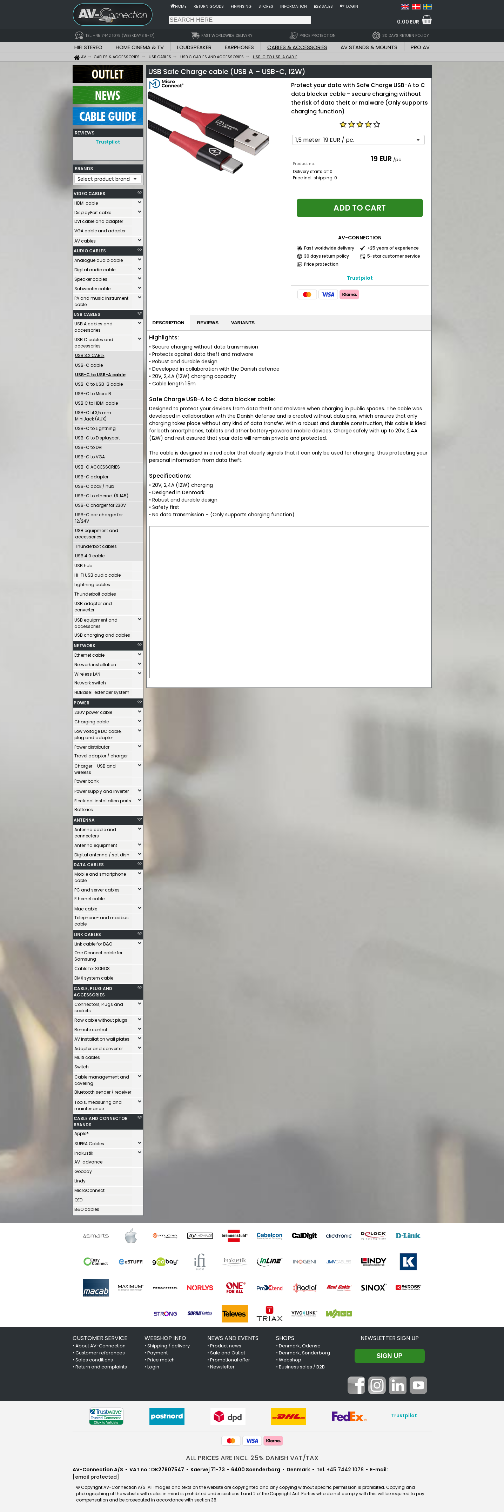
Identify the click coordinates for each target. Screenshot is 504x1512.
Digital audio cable (94, 268)
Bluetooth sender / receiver (102, 1090)
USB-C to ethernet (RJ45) (101, 494)
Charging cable (91, 720)
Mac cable (85, 907)
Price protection (321, 264)
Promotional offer (230, 1358)
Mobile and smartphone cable (100, 875)
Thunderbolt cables (96, 545)
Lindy (80, 1179)
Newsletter (222, 1365)
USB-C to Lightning (95, 427)
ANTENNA (84, 818)
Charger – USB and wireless (95, 767)
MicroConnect (89, 1189)
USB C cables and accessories (93, 341)
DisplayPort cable (92, 211)
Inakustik (83, 1151)
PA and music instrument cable (101, 299)
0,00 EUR (408, 21)
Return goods (209, 6)
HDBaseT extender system (101, 691)
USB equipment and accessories (96, 532)
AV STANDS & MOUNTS (369, 47)
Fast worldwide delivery (329, 248)
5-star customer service (393, 256)
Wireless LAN (87, 672)
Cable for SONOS (92, 967)
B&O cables (86, 1208)
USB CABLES (87, 313)
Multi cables (87, 1056)
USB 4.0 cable (90, 554)
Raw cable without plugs (100, 1018)
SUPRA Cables (89, 1142)
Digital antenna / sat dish (101, 853)
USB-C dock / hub (94, 485)
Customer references (100, 1351)
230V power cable (93, 711)
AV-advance (88, 1160)
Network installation (95, 663)
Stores (265, 6)
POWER (81, 701)
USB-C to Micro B (93, 392)
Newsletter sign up (390, 1336)
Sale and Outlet (227, 1351)
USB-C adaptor (91, 475)
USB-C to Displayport (97, 436)
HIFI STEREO (88, 47)
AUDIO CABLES (90, 249)
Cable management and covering (101, 1078)
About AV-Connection (100, 1344)
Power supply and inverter (101, 790)
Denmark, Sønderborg (304, 1351)
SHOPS (285, 1336)
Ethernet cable (89, 653)
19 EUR (381, 159)
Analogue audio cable (98, 258)
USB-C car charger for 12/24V (99, 516)
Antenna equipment (95, 844)
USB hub (83, 564)
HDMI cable (86, 201)
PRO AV (420, 47)
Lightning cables (92, 583)
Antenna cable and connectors (95, 831)
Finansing (241, 6)
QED (78, 1198)
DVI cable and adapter (98, 220)
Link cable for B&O (93, 942)
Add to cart (360, 208)
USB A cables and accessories (93, 325)
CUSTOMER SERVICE (100, 1336)
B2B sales (323, 6)
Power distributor (91, 745)
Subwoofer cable (92, 287)
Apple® (81, 1132)
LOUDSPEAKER (194, 47)
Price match (161, 1358)
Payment (157, 1351)
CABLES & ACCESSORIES (297, 47)
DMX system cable (93, 976)
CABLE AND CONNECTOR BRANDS (101, 1120)
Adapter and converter (98, 1047)
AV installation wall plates (101, 1037)
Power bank (86, 779)
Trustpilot (108, 142)
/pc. (397, 159)
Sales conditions (94, 1358)
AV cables (85, 239)
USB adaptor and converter (93, 605)
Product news (225, 1344)
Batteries (83, 808)
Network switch (90, 681)
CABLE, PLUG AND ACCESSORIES (93, 990)
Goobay (83, 1170)
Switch (81, 1065)
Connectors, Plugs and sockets (98, 1006)
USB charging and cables (102, 633)
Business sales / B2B (302, 1365)
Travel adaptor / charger (101, 754)
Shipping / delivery (168, 1344)
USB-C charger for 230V (100, 503)
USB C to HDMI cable (96, 401)
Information (293, 6)
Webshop (290, 1358)
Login (352, 6)
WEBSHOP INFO (165, 1336)
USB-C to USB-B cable (99, 382)
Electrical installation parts (102, 799)
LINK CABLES (87, 933)
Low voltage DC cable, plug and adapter (97, 733)
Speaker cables (90, 277)
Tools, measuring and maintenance (98, 1103)
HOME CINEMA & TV (140, 47)
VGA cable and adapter (100, 229)
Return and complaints (101, 1365)
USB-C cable (89, 363)
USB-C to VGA (90, 455)
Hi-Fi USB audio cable (97, 573)
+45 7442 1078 (345, 1467)
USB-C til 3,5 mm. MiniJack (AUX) (93, 414)
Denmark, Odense (300, 1344)
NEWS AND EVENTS (232, 1336)
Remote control (90, 1028)
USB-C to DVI (88, 446)
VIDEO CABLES (89, 192)
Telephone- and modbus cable (101, 919)
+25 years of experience (393, 248)
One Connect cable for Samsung (98, 954)
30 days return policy (326, 256)
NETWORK (84, 644)
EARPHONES (239, 47)
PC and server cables (97, 888)
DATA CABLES (89, 863)
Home (181, 6)
